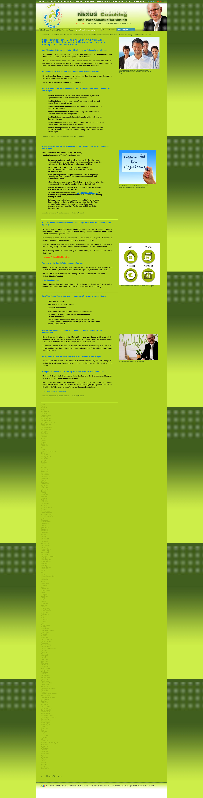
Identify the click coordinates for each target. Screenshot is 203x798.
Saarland (44, 701)
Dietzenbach (45, 476)
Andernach (45, 411)
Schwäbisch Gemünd (48, 717)
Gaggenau (44, 520)
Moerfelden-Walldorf (48, 630)
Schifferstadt (45, 712)
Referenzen (123, 30)
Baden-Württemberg (48, 422)
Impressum (94, 23)
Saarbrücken (45, 699)
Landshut (44, 594)
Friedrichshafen (46, 513)
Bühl (42, 466)
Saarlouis (44, 703)
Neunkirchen (45, 647)
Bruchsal (44, 462)
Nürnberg (44, 654)
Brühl (43, 464)
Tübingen (44, 735)
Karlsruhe (44, 569)
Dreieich (44, 480)
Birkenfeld (44, 455)
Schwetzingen (46, 721)
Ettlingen (44, 498)
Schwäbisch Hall (47, 715)
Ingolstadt (44, 565)
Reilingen (44, 679)
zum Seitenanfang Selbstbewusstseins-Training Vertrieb (63, 136)
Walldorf (44, 750)
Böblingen (44, 458)
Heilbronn (44, 542)
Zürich (43, 766)
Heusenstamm (46, 549)
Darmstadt (44, 473)
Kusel (43, 581)
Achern (43, 406)
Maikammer (45, 614)
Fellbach (44, 500)
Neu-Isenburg (46, 645)
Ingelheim (44, 563)
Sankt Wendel (46, 710)
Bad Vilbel (44, 433)
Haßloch (44, 536)
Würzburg (44, 764)
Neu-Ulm (44, 650)
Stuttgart (44, 732)
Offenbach (44, 661)
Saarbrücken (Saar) (48, 697)
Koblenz (44, 578)
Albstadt (44, 408)
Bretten (43, 460)
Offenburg (44, 663)
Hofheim (44, 558)
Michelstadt (45, 629)
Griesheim (44, 529)
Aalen (43, 404)
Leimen (43, 601)
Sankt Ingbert (45, 706)
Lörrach (43, 607)
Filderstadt (44, 502)
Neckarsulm (45, 643)
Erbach (43, 491)
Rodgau (44, 692)
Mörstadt (44, 634)
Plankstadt (44, 672)
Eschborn (44, 495)
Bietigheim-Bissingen (48, 451)
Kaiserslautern (46, 567)
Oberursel (44, 659)
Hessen (43, 547)
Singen (43, 726)
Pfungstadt (45, 667)
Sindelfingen (45, 724)
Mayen (43, 623)
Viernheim (44, 741)
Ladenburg (45, 583)
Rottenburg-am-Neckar (49, 694)
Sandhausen (45, 705)
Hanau (43, 534)
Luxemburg (45, 612)
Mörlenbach (45, 632)
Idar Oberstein (46, 562)
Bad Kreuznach (46, 428)
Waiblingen (45, 748)
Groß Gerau (45, 531)
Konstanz (44, 580)
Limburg (44, 605)
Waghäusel (45, 746)
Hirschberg (45, 551)
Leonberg (44, 603)
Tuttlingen (44, 737)
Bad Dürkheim (46, 419)
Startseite (46, 35)
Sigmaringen (45, 723)
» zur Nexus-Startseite (51, 776)
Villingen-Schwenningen (49, 743)
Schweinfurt (45, 719)
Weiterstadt (45, 753)
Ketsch (43, 574)
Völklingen (44, 744)
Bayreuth (44, 442)
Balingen (44, 435)
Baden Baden (46, 420)
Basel (43, 438)
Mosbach (44, 636)
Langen (43, 598)
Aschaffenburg (46, 415)
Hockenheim (45, 554)
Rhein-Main (45, 685)
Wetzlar (43, 755)
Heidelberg (45, 538)
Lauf (42, 600)
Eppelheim (45, 489)
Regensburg (45, 677)
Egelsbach (44, 486)
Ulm (42, 739)
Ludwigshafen (46, 610)
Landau (43, 592)
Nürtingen (44, 656)
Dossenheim (45, 478)
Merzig (43, 627)
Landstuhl (44, 596)
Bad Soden (45, 431)
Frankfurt (44, 505)
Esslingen (44, 496)
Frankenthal (45, 504)
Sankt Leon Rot (46, 708)
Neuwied (44, 652)
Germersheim (46, 522)
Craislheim (45, 471)
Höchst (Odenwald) (48, 556)
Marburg (44, 621)
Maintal (43, 616)
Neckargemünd (46, 639)
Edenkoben (45, 484)
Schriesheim (45, 714)
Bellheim (44, 444)
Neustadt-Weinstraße (48, 648)
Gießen (43, 525)
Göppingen (45, 527)
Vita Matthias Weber (66, 30)
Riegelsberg (45, 690)
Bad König (44, 426)
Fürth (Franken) (46, 514)
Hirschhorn (45, 553)
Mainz (43, 618)
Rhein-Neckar (46, 686)
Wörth (43, 761)
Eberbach (44, 482)
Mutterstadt (45, 638)
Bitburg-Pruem (46, 457)
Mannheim (44, 619)
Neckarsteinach (46, 641)
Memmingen (45, 625)
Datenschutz (111, 23)
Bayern (43, 440)
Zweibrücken (45, 768)
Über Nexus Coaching (48, 30)
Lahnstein (44, 585)
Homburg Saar (46, 560)
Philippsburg (45, 668)
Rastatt (43, 674)
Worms (43, 762)
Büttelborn (44, 469)
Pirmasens (45, 670)
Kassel (43, 571)
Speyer (43, 730)
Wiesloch (44, 759)
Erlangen (44, 493)
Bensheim (44, 446)
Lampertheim (45, 591)
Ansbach (44, 413)
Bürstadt (44, 467)
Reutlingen (45, 681)
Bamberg (44, 437)
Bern (42, 448)
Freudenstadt (45, 511)
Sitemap (126, 23)
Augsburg (44, 417)
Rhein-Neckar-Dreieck (48, 688)
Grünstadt (44, 533)
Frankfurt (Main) (46, 507)
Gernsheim (45, 524)
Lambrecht (45, 589)
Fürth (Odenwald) (47, 516)
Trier (42, 734)
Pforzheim (44, 665)
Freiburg (44, 509)
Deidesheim (45, 475)
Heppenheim (45, 545)
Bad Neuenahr (46, 429)
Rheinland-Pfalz (46, 683)
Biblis (43, 449)
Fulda (43, 518)
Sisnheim (44, 728)
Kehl (42, 572)
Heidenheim (45, 540)
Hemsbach (45, 543)
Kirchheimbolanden (48, 576)
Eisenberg (44, 487)
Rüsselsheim (45, 696)
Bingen (43, 453)
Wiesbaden (45, 757)
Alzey (43, 410)
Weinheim (44, 752)
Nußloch (44, 657)
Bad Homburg (46, 424)
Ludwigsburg (45, 609)
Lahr (42, 587)
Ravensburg (45, 676)
